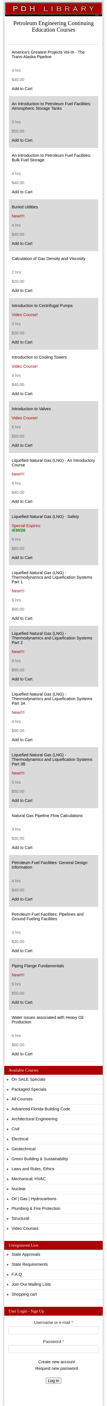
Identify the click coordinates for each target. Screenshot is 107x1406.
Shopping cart (24, 1294)
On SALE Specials (28, 1079)
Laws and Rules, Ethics (33, 1169)
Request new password (56, 1368)
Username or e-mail (53, 1322)
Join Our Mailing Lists (31, 1284)
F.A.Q (17, 1274)
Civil (15, 1129)
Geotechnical (24, 1149)
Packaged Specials (29, 1089)
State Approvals (26, 1254)
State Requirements (30, 1264)
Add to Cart (22, 88)
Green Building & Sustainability (40, 1159)
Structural (20, 1218)
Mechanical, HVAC (29, 1179)
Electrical (20, 1139)
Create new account (56, 1362)
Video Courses (25, 1228)
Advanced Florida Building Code (41, 1109)
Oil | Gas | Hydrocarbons (34, 1198)
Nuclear (19, 1188)
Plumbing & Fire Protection (36, 1208)
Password (53, 1341)
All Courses (22, 1099)
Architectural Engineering (35, 1119)
